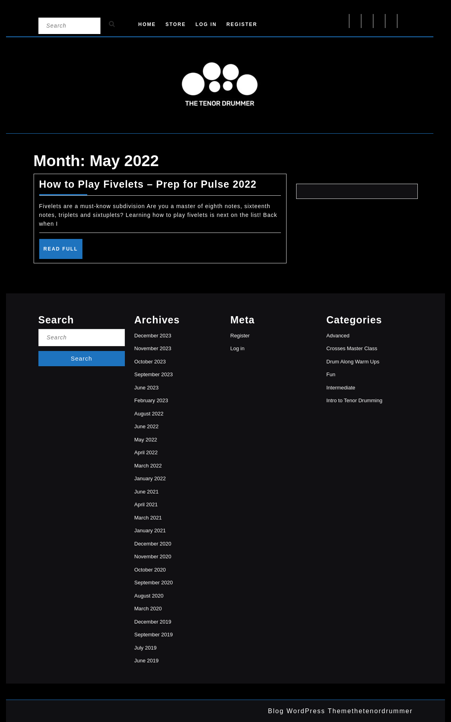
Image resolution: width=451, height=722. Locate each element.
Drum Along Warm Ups (353, 362)
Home (147, 24)
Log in (205, 24)
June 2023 (146, 388)
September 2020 (153, 583)
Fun (331, 374)
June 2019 (146, 661)
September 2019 (153, 635)
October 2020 (150, 570)
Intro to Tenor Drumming (355, 400)
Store (175, 24)
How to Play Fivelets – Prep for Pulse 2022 (148, 184)
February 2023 (151, 400)
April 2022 (146, 452)
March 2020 (148, 609)
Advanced (338, 336)
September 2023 (153, 374)
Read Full (63, 252)
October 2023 (150, 362)
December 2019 (153, 622)
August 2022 (149, 414)
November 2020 (153, 557)
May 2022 (145, 440)
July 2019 (145, 648)
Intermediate (341, 388)
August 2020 (149, 596)
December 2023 (153, 336)
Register (242, 24)
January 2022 (150, 478)
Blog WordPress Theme (310, 711)
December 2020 (153, 544)
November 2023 (153, 348)
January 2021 (150, 530)
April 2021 (146, 504)
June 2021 (146, 492)
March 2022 (148, 466)
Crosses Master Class (352, 348)
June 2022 (146, 426)
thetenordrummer (382, 711)
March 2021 (148, 518)
